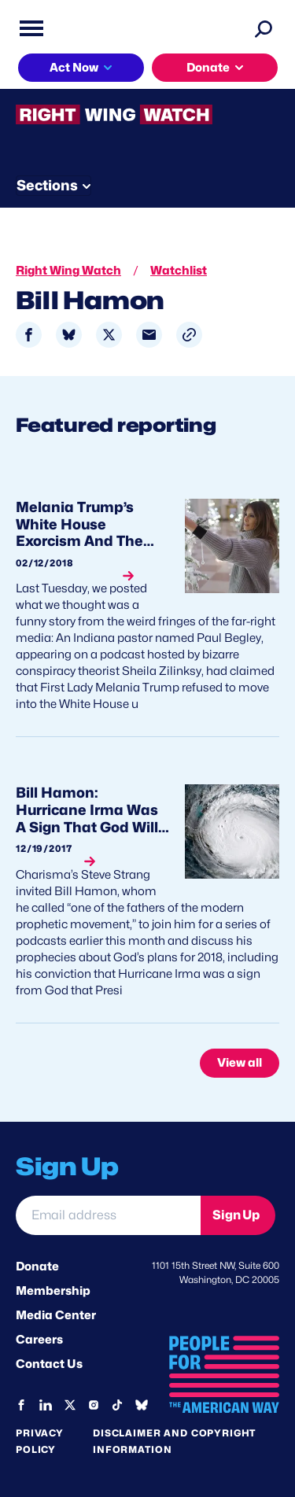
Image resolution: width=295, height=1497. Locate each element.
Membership (53, 1291)
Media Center (56, 1315)
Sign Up (236, 1215)
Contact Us (49, 1364)
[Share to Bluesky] (69, 335)
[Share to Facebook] (29, 335)
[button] (189, 335)
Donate (208, 68)
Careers (39, 1340)
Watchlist (178, 271)
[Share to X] (109, 335)
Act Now (74, 68)
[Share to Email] (149, 335)
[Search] (263, 28)
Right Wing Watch (68, 271)
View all (239, 1063)
